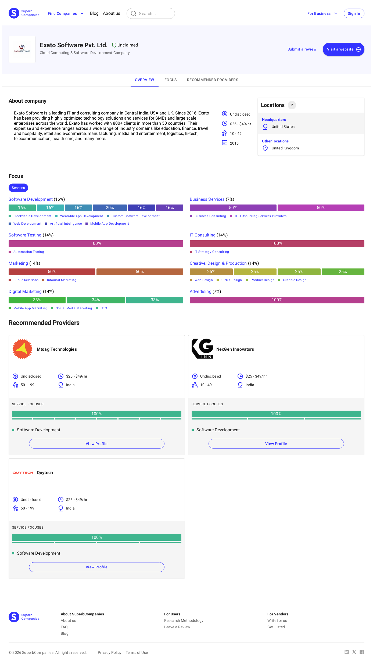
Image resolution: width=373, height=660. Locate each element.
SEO (104, 308)
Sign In (354, 13)
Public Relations (25, 280)
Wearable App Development (81, 216)
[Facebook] (361, 652)
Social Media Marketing (74, 308)
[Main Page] (24, 14)
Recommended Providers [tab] (212, 80)
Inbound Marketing (61, 280)
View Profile (97, 444)
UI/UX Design (231, 280)
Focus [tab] (170, 80)
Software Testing (25, 235)
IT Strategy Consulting (212, 252)
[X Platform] (354, 652)
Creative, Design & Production (218, 263)
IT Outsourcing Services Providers (261, 216)
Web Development (27, 223)
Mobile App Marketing (30, 308)
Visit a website (344, 49)
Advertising (200, 291)
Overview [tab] (144, 80)
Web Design (204, 280)
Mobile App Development (109, 223)
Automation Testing (28, 252)
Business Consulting (210, 216)
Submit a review (302, 49)
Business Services (207, 199)
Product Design (263, 280)
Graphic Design (295, 280)
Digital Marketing (25, 291)
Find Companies (66, 13)
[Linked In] (346, 652)
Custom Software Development (136, 216)
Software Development (31, 199)
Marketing (18, 263)
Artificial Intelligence (66, 223)
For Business (322, 13)
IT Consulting (203, 235)
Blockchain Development (32, 216)
